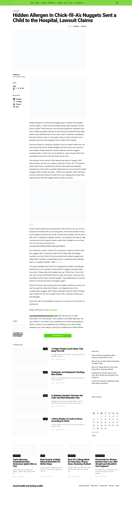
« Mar (94, 435)
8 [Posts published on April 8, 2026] (101, 419)
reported (58, 262)
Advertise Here (79, 2)
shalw (14, 86)
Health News (51, 2)
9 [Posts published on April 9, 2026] (105, 419)
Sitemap (111, 485)
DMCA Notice (94, 485)
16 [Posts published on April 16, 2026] (105, 422)
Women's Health (100, 455)
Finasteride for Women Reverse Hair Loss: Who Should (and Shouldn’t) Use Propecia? (105, 375)
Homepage (53, 310)
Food (65, 2)
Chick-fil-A (31, 224)
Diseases (44, 2)
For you (70, 2)
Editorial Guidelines (84, 485)
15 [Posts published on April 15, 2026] (101, 422)
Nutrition (60, 2)
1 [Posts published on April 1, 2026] (101, 416)
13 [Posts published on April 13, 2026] (94, 422)
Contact (117, 485)
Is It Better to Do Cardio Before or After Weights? (18, 334)
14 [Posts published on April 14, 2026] (97, 422)
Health (37, 2)
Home (32, 2)
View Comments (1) (57, 335)
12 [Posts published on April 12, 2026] (117, 419)
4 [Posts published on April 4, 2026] (113, 416)
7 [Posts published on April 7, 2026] (97, 419)
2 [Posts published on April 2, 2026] (105, 416)
